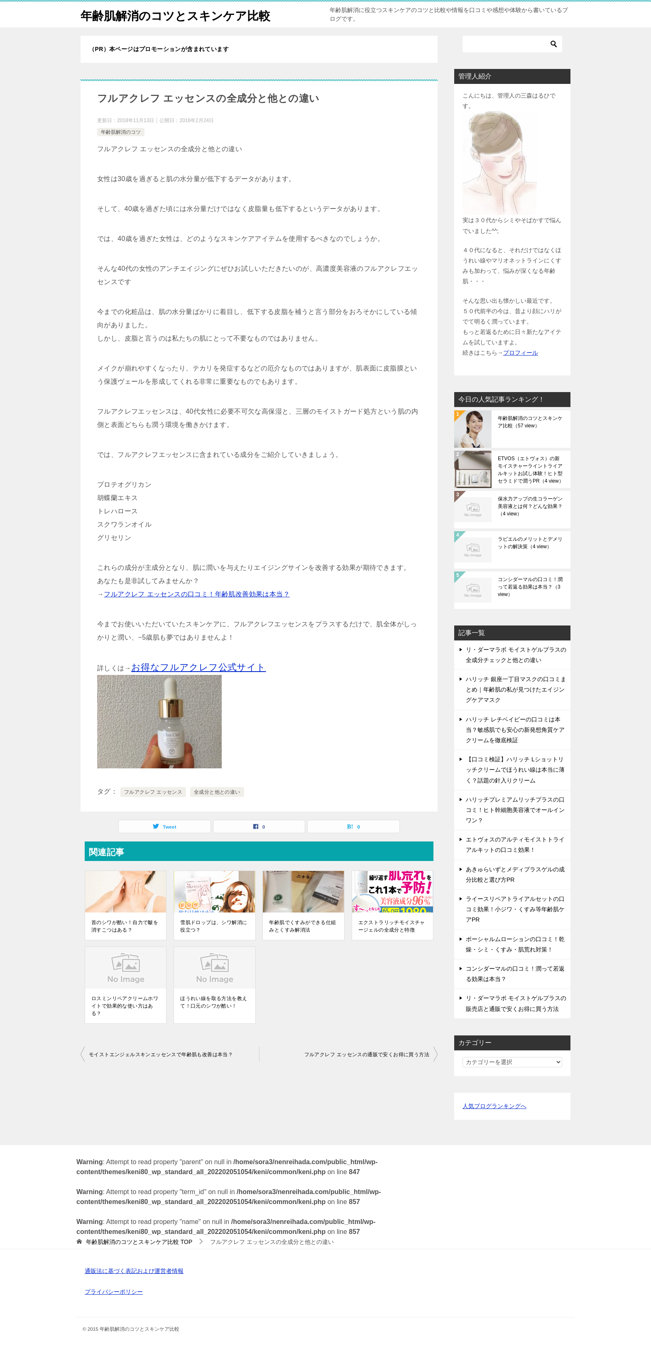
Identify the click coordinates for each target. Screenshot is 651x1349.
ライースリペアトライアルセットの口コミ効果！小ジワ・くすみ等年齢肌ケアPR (515, 909)
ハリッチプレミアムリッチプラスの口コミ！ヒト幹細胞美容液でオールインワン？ (515, 810)
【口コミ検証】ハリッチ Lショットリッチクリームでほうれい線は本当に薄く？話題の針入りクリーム (515, 769)
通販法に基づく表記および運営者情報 (134, 1271)
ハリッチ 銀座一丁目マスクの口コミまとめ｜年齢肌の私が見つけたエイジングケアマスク (516, 689)
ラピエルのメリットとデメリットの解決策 (530, 542)
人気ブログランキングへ (494, 1106)
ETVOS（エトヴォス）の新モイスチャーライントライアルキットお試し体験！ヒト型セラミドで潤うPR (531, 470)
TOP (139, 1242)
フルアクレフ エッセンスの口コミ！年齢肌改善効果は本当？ (197, 594)
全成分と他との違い (217, 792)
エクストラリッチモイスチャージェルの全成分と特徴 (391, 926)
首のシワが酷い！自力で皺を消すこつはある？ (124, 926)
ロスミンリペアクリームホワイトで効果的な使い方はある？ (124, 1006)
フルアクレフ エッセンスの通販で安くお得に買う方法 (366, 1054)
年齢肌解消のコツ (121, 132)
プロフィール (520, 352)
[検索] (512, 44)
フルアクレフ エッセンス (153, 792)
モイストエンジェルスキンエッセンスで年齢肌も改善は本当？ (161, 1054)
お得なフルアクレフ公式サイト (198, 667)
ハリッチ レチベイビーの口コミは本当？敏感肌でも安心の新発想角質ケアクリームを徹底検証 (515, 729)
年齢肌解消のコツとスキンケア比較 (182, 14)
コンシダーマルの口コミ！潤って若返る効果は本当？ (530, 586)
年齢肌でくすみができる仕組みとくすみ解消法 (302, 926)
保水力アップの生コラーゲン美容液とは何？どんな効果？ (530, 506)
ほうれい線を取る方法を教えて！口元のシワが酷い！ (213, 1002)
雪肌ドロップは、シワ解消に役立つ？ (213, 926)
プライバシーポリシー (114, 1291)
